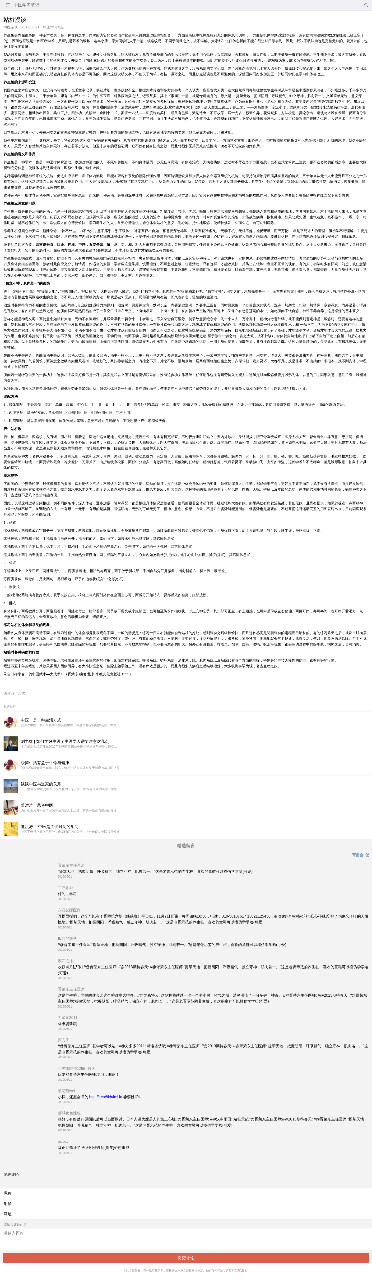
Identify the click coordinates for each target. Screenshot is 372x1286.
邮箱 (8, 1203)
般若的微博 (67, 938)
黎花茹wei (66, 1091)
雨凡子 (63, 1040)
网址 (8, 1214)
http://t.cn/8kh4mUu (105, 1097)
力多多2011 (68, 1018)
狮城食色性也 (69, 1113)
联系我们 (240, 1270)
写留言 (360, 855)
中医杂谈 (11, 27)
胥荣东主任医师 (71, 865)
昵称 (8, 1193)
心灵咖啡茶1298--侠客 (76, 1068)
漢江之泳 (65, 961)
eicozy (63, 1141)
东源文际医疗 (69, 910)
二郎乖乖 (65, 888)
